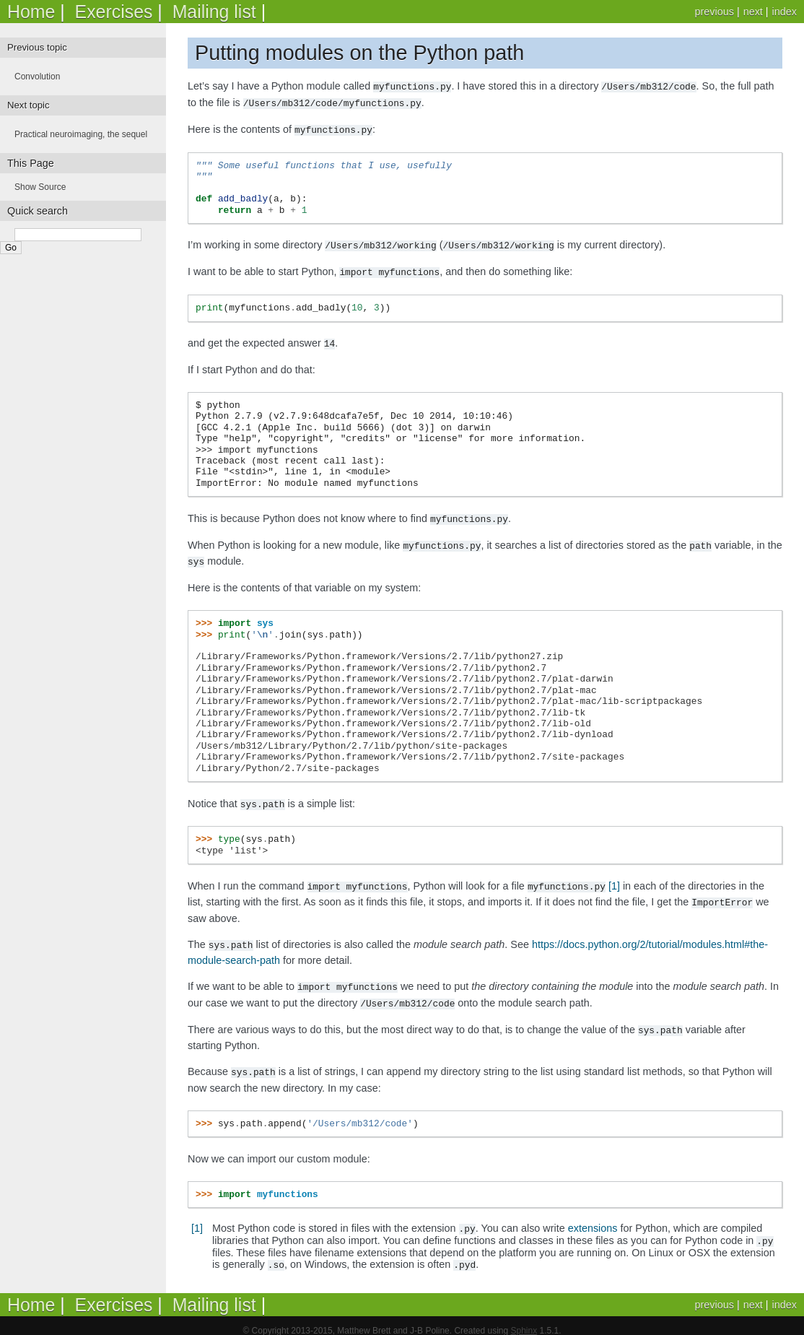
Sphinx (523, 1321)
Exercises (114, 11)
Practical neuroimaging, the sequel (80, 134)
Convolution (37, 76)
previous (713, 11)
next (753, 11)
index (784, 11)
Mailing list (214, 11)
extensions (593, 1216)
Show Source (40, 187)
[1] (614, 878)
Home (31, 11)
